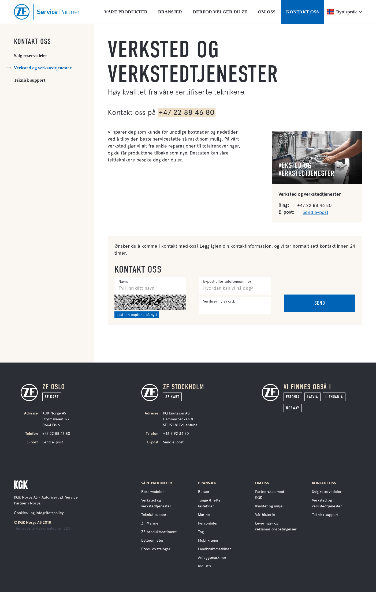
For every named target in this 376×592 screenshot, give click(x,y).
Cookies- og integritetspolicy (39, 513)
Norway (292, 408)
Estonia (293, 396)
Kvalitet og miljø (268, 506)
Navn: (123, 281)
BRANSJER (170, 11)
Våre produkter (156, 483)
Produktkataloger (155, 549)
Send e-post (315, 212)
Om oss (262, 483)
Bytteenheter (152, 540)
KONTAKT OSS (302, 11)
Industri (204, 566)
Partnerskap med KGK (269, 494)
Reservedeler (152, 491)
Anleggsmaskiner (212, 557)
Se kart (52, 396)
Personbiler (208, 523)
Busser (204, 491)
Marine (204, 514)
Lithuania (334, 396)
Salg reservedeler (30, 55)
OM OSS (267, 11)
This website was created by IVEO (42, 528)
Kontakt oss (32, 41)
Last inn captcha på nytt (137, 314)
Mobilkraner (208, 540)
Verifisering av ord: (219, 301)
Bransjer (207, 483)
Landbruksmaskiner (214, 549)
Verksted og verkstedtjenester (43, 67)
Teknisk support (30, 80)
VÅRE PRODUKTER (125, 11)
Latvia (312, 396)
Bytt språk (342, 11)
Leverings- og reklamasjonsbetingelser (276, 526)
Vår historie (265, 514)
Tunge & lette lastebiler (209, 503)
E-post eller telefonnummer (227, 281)
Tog (201, 532)
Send (319, 303)
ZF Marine (149, 523)
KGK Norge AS (26, 497)
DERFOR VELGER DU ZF (220, 11)
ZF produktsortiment (159, 532)
